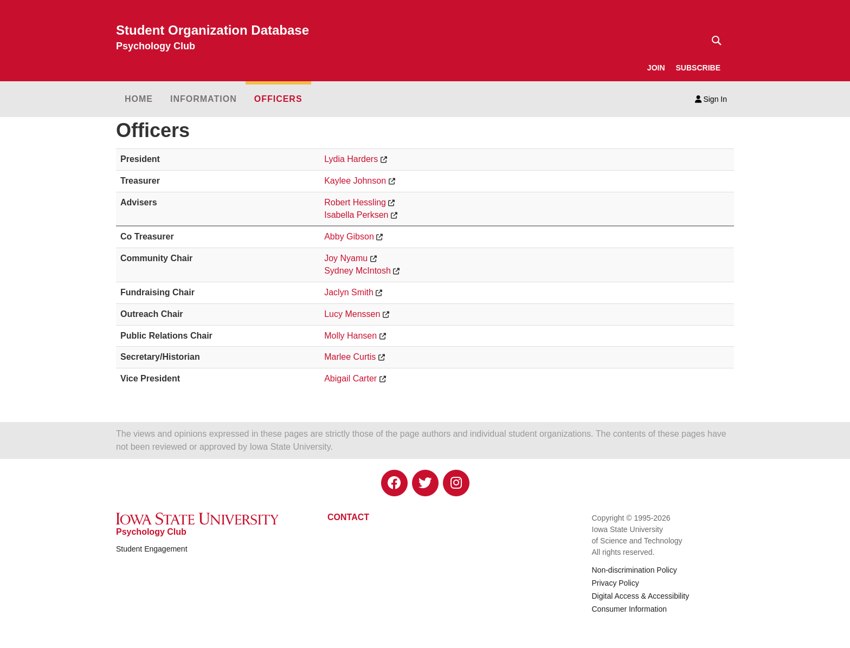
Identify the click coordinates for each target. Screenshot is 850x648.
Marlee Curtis (350, 356)
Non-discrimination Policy (634, 570)
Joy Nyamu (346, 258)
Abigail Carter (350, 378)
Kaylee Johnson (355, 180)
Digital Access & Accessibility (641, 596)
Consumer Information (629, 609)
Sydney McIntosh (357, 270)
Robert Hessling (355, 202)
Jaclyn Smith (349, 292)
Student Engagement (152, 549)
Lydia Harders (351, 159)
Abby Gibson (349, 236)
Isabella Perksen (356, 214)
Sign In (711, 99)
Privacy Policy (615, 583)
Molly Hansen (350, 335)
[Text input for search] (713, 40)
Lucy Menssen (352, 314)
